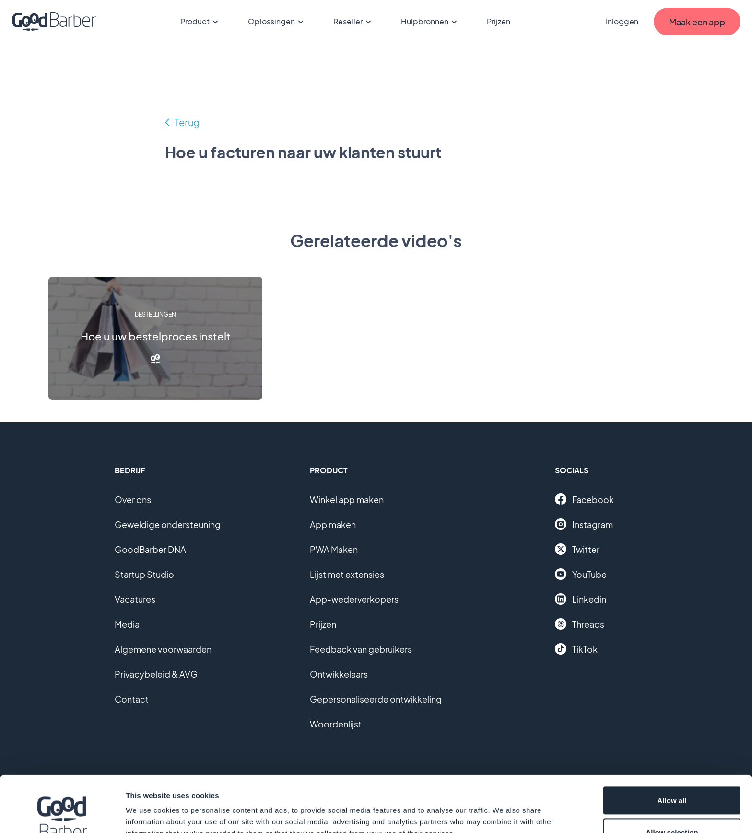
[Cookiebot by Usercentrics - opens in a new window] (62, 814)
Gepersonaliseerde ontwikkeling (376, 698)
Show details (503, 808)
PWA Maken (334, 549)
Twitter (577, 549)
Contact (132, 698)
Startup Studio (144, 574)
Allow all (672, 744)
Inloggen (622, 21)
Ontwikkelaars (339, 674)
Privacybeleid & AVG (156, 674)
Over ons (133, 499)
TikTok (576, 649)
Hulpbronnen (430, 21)
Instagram (584, 524)
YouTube (581, 574)
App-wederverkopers (354, 599)
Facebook (584, 499)
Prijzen (498, 21)
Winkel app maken (347, 499)
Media (127, 624)
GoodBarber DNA (150, 549)
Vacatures (135, 599)
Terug (187, 122)
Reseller (353, 21)
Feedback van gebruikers (361, 649)
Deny (672, 807)
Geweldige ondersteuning (168, 524)
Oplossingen (277, 21)
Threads (579, 624)
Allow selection (672, 776)
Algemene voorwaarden (163, 649)
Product (200, 21)
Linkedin (580, 599)
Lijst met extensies (347, 574)
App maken (333, 524)
